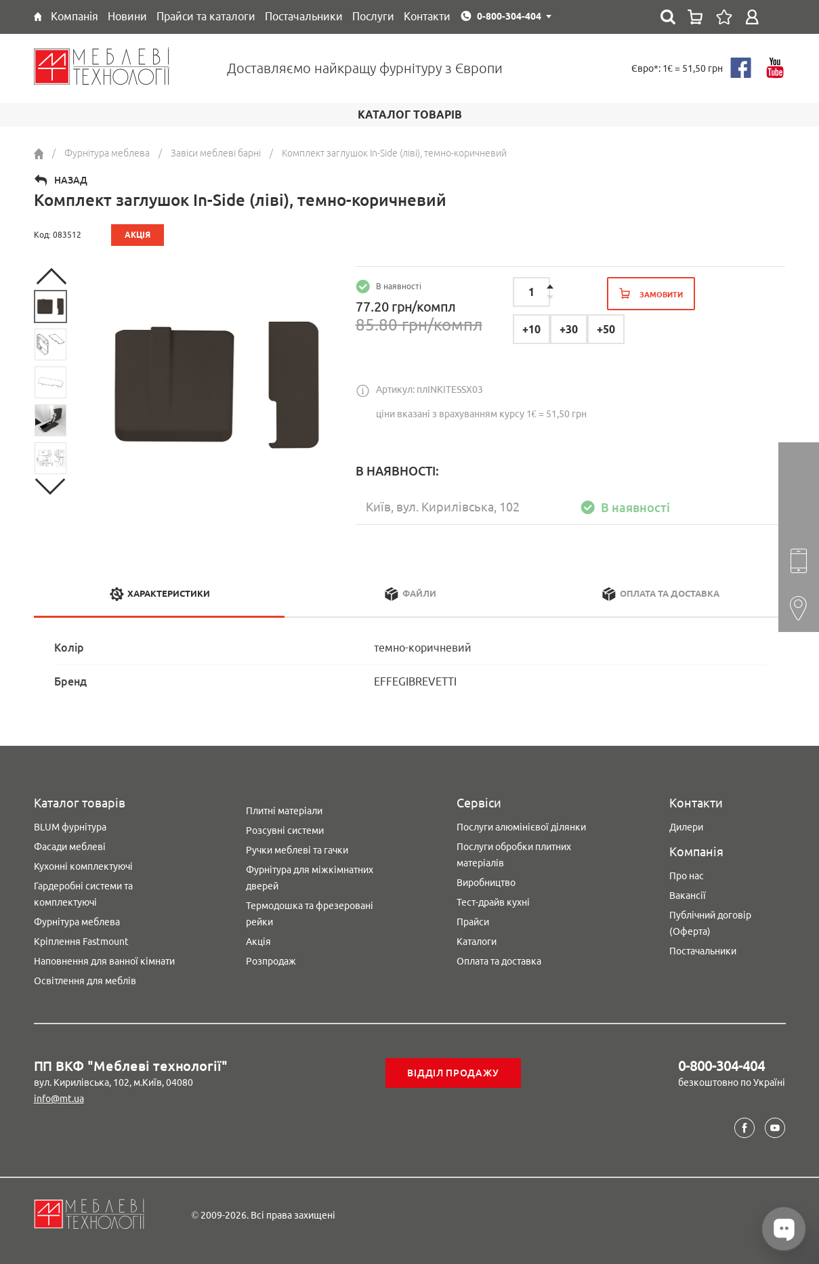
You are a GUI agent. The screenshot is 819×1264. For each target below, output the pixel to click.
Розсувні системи (285, 830)
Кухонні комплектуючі (83, 866)
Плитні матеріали (284, 810)
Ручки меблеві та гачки (297, 850)
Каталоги (477, 941)
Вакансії (687, 895)
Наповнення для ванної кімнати (104, 961)
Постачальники (702, 951)
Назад (70, 180)
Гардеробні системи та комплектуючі (83, 894)
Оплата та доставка (499, 961)
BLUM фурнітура (70, 827)
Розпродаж (271, 961)
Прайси (473, 922)
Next (51, 486)
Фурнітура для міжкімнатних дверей (309, 877)
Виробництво (486, 882)
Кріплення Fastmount (81, 941)
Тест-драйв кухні (493, 902)
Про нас (686, 875)
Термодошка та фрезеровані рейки (309, 913)
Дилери (686, 827)
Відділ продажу (453, 1073)
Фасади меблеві (70, 846)
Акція (258, 941)
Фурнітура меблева (77, 922)
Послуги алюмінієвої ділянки (521, 827)
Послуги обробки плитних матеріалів (514, 854)
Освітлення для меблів (85, 980)
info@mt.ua (59, 1098)
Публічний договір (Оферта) (710, 923)
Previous (51, 276)
